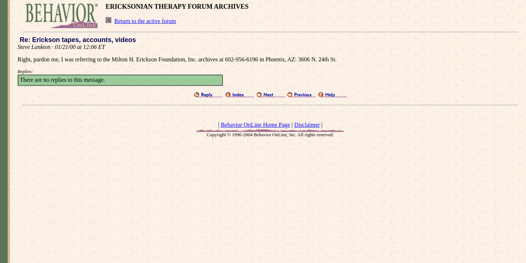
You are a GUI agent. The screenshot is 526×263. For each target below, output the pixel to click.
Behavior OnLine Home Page (255, 125)
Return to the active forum (145, 21)
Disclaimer (307, 125)
